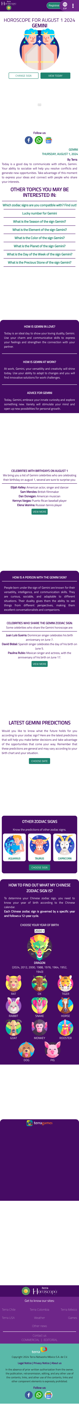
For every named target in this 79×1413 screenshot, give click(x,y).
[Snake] (39, 1008)
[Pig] (52, 1052)
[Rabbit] (13, 1008)
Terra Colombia (39, 1309)
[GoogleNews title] (49, 140)
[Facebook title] (29, 140)
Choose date (39, 761)
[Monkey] (39, 1030)
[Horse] (65, 1008)
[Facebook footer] (29, 1394)
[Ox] (39, 986)
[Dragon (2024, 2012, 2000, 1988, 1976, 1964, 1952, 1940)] (39, 954)
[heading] (40, 512)
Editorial (51, 1340)
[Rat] (13, 986)
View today (55, 76)
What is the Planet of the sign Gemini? (39, 246)
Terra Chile (9, 1309)
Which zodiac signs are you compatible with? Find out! (40, 205)
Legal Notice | (25, 1363)
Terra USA (8, 1318)
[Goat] (13, 1030)
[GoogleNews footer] (49, 1394)
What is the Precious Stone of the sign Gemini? (39, 262)
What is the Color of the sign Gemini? (40, 237)
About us (56, 1363)
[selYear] (39, 931)
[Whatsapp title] (39, 140)
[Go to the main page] (9, 6)
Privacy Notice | (42, 1363)
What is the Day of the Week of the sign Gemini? (39, 254)
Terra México (69, 1309)
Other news (39, 1326)
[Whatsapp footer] (39, 1394)
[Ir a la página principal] (5, 1131)
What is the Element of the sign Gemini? (39, 229)
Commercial (30, 1340)
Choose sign (39, 867)
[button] (64, 5)
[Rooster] (65, 1030)
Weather (39, 1318)
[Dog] (26, 1052)
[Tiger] (65, 986)
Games (72, 1318)
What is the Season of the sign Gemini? (39, 221)
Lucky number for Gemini (39, 213)
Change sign (24, 76)
